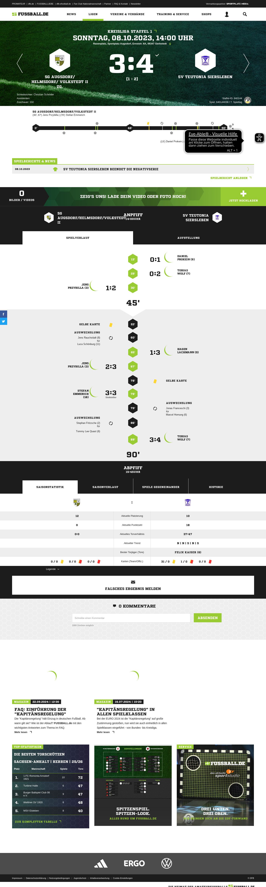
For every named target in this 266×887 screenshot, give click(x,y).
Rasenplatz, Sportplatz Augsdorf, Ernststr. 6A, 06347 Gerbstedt (133, 44)
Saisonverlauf (105, 487)
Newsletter (136, 4)
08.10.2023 (22, 169)
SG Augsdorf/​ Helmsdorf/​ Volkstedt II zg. (59, 82)
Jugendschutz (80, 878)
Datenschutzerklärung (36, 878)
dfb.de (31, 4)
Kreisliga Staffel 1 (133, 31)
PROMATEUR (18, 4)
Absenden (208, 617)
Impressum (17, 878)
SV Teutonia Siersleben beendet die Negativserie (110, 169)
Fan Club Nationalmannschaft (87, 4)
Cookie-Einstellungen (123, 878)
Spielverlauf (77, 238)
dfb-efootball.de (64, 4)
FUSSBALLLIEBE (45, 4)
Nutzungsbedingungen (59, 878)
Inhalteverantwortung (99, 878)
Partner (107, 4)
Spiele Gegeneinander (160, 487)
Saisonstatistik (50, 487)
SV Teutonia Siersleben (205, 77)
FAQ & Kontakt (121, 4)
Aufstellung (188, 238)
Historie (216, 487)
